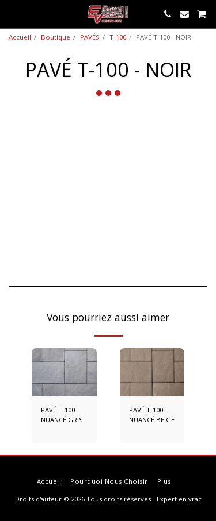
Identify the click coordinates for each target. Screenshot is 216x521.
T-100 (117, 37)
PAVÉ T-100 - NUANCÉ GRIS (62, 415)
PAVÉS (90, 37)
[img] (64, 372)
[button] (12, 13)
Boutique (55, 37)
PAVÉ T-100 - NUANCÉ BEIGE (152, 415)
